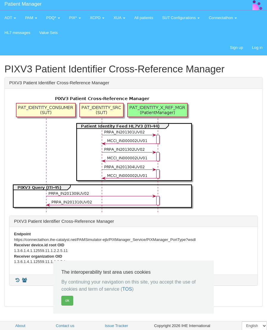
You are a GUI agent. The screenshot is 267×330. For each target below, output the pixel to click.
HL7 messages (17, 32)
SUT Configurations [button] (181, 17)
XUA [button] (119, 17)
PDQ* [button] (53, 17)
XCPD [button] (97, 17)
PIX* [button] (75, 17)
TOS (127, 289)
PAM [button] (31, 17)
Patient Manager (23, 4)
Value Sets (48, 32)
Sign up (236, 47)
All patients (143, 17)
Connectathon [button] (223, 17)
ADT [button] (10, 17)
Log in (257, 47)
